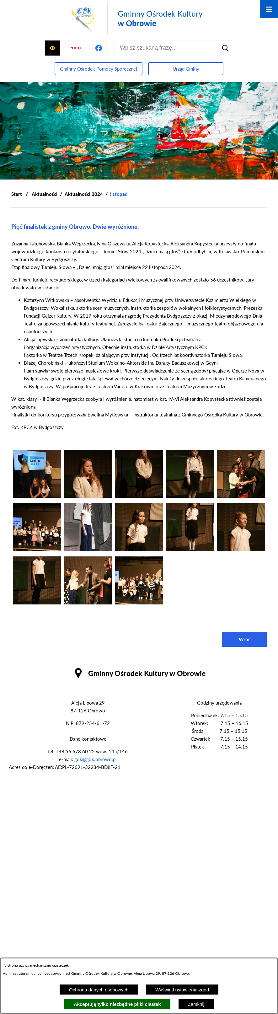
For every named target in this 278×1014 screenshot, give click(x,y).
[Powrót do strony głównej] (16, 194)
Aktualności (44, 194)
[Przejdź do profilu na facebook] (99, 48)
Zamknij (196, 1004)
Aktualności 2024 (84, 194)
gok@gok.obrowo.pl (95, 759)
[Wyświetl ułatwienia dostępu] (52, 48)
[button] (37, 496)
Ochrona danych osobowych (98, 989)
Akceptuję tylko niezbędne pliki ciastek (117, 1004)
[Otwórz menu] (269, 9)
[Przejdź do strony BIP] (75, 48)
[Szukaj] (225, 48)
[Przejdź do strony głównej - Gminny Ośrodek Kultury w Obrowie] (136, 18)
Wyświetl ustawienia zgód (182, 989)
